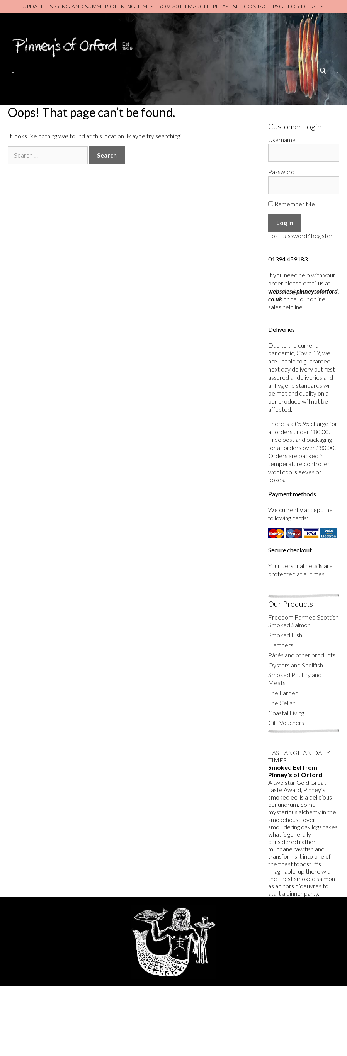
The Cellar (281, 702)
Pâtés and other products (301, 655)
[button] (13, 69)
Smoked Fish (285, 634)
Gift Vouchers (286, 722)
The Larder (283, 692)
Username (282, 139)
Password (281, 171)
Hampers (280, 645)
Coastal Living (286, 712)
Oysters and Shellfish (295, 665)
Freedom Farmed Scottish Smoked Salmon (303, 621)
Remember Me (291, 203)
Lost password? (289, 235)
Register (322, 235)
